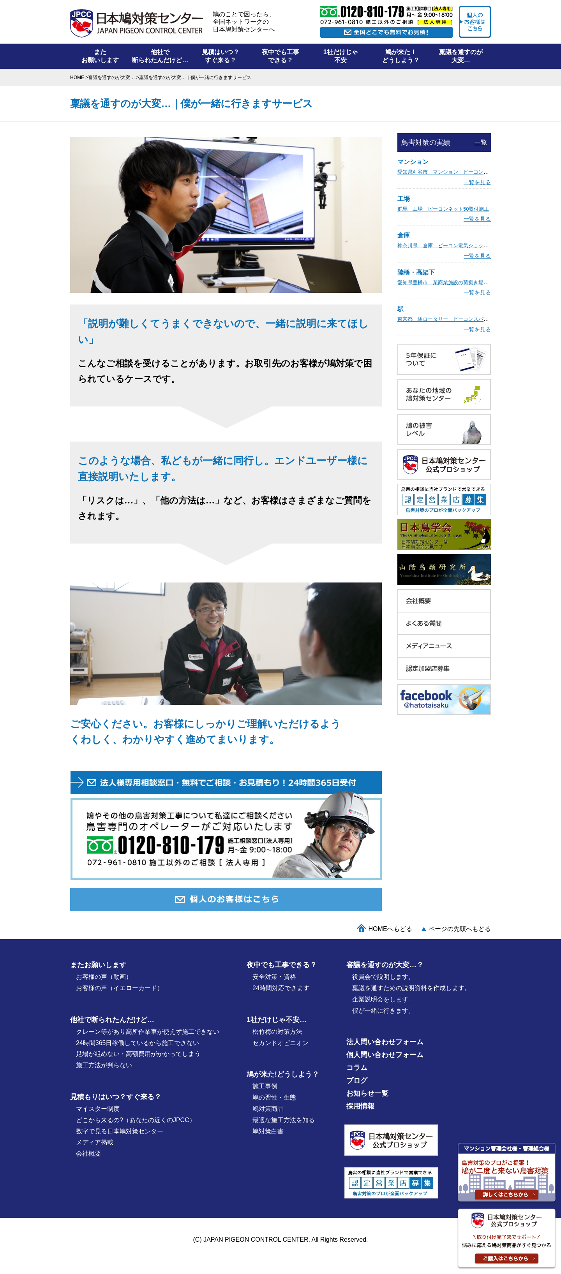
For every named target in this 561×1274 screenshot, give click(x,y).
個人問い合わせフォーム (384, 1055)
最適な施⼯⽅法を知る (283, 1120)
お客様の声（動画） (104, 976)
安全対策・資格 (274, 976)
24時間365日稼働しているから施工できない (137, 1043)
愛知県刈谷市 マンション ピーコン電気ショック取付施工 (465, 172)
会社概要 (88, 1153)
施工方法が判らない (104, 1065)
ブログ (356, 1080)
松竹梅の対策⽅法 (277, 1031)
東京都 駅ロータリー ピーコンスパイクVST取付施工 (460, 319)
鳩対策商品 (268, 1108)
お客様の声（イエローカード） (119, 988)
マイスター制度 (98, 1108)
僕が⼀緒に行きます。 (383, 1010)
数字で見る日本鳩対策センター (119, 1131)
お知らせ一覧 (367, 1093)
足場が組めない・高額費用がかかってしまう (138, 1054)
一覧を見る (477, 182)
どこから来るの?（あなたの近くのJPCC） (136, 1120)
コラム (356, 1068)
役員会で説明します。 (383, 976)
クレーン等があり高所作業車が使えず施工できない (147, 1031)
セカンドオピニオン (280, 1043)
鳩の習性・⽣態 (274, 1097)
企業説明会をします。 (383, 999)
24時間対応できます (280, 988)
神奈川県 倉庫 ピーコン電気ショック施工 (448, 245)
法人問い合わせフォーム (384, 1042)
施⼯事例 (264, 1086)
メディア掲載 (94, 1142)
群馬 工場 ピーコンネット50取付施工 (443, 209)
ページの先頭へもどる (460, 929)
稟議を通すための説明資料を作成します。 (411, 988)
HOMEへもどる (390, 929)
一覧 (481, 142)
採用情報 (360, 1106)
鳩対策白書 (268, 1131)
